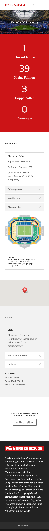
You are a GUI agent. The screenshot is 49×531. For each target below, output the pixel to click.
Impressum (23, 526)
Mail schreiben (24, 422)
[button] (25, 290)
